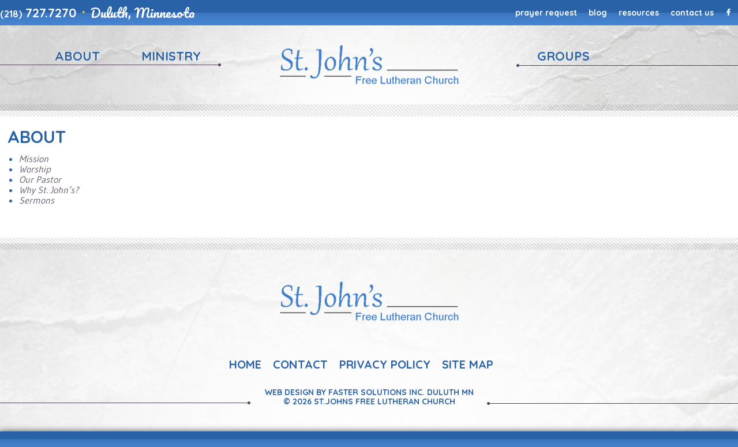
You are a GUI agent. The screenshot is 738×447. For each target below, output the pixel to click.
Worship (35, 169)
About (77, 56)
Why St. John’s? (48, 190)
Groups (563, 56)
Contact (300, 364)
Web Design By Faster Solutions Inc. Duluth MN (369, 392)
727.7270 (38, 13)
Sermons (36, 200)
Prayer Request (546, 12)
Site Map (467, 364)
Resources (639, 12)
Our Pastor (40, 179)
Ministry (171, 56)
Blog (598, 12)
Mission (33, 158)
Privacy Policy (384, 364)
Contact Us (692, 12)
